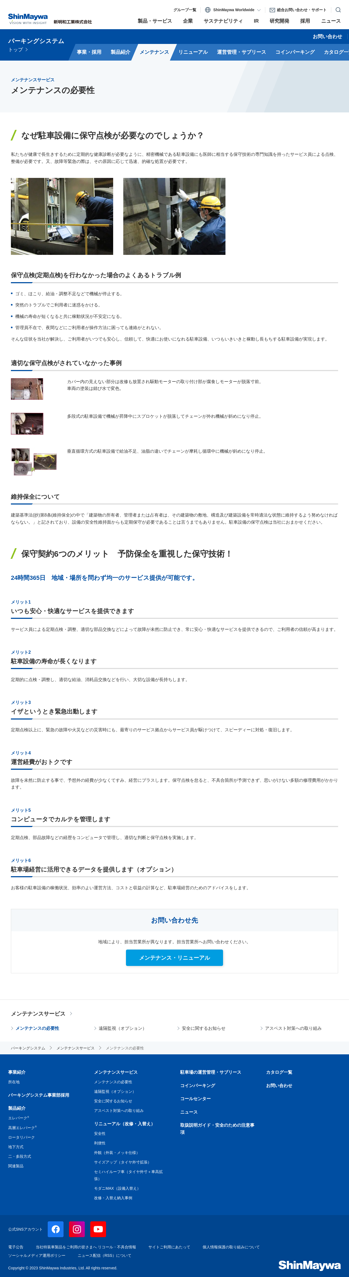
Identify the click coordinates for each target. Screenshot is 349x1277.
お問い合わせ (279, 1085)
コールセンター (195, 1098)
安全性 (100, 1133)
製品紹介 (17, 1108)
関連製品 (15, 1166)
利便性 (100, 1143)
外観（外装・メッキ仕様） (117, 1152)
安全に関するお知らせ (203, 1028)
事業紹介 (17, 1072)
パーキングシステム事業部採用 (38, 1095)
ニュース (189, 1112)
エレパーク (18, 1118)
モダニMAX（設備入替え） (117, 1188)
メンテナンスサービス (38, 1014)
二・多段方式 (19, 1156)
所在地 (14, 1082)
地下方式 (15, 1147)
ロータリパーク (21, 1137)
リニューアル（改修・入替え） (124, 1123)
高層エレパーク (22, 1128)
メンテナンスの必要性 (37, 1028)
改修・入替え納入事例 (113, 1198)
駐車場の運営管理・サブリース (210, 1072)
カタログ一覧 (279, 1072)
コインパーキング (197, 1085)
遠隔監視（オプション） (123, 1028)
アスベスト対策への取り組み (293, 1028)
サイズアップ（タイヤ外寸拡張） (122, 1162)
